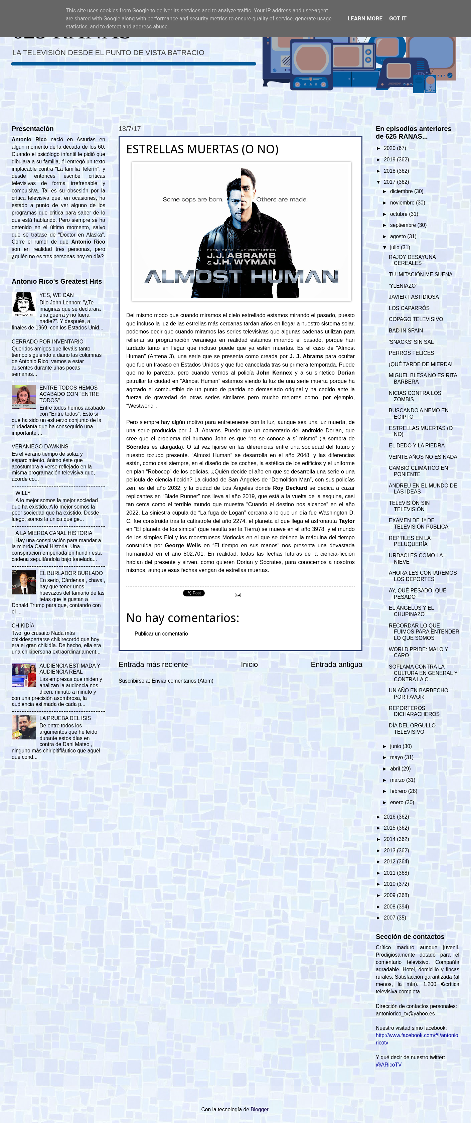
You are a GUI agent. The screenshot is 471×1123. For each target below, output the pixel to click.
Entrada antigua (336, 664)
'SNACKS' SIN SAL (411, 342)
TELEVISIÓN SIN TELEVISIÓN (409, 506)
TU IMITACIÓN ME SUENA (421, 274)
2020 (390, 148)
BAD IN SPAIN (406, 330)
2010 (390, 884)
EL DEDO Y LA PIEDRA (417, 445)
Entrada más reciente (153, 664)
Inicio (249, 664)
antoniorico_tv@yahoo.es (405, 1013)
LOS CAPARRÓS (409, 308)
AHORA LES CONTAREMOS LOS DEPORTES (423, 576)
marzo (398, 780)
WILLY (23, 493)
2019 (390, 159)
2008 (390, 906)
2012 (390, 861)
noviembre (403, 202)
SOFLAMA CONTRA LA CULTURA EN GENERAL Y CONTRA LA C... (423, 673)
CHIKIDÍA (23, 625)
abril (396, 768)
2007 (390, 918)
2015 (390, 828)
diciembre (402, 191)
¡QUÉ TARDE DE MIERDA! (420, 364)
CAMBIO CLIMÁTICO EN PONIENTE (418, 471)
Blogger (259, 1109)
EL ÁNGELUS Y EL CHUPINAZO (411, 611)
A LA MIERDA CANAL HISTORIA (53, 533)
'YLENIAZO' (403, 286)
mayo (397, 757)
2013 (390, 850)
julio (395, 247)
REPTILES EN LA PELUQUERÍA (409, 541)
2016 (390, 817)
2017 (390, 182)
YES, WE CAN (56, 295)
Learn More (365, 18)
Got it (398, 18)
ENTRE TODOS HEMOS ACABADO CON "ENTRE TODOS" (69, 394)
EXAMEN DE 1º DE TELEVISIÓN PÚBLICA (418, 524)
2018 (390, 171)
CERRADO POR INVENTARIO (48, 341)
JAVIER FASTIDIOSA (414, 297)
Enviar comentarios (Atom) (182, 681)
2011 (390, 873)
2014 (390, 839)
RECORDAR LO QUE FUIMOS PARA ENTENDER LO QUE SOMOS (424, 632)
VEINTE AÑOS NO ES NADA (423, 457)
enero (397, 802)
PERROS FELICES (411, 353)
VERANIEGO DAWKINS (40, 446)
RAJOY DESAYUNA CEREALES (412, 260)
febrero (399, 791)
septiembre (404, 225)
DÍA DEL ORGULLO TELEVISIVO (412, 729)
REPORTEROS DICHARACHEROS (414, 711)
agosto (398, 236)
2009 (390, 895)
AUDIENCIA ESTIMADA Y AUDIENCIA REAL (69, 669)
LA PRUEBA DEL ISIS (65, 718)
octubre (399, 214)
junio (396, 746)
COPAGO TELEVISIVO (416, 319)
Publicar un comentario (161, 634)
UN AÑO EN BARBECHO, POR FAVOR (419, 694)
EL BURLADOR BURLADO (71, 573)
